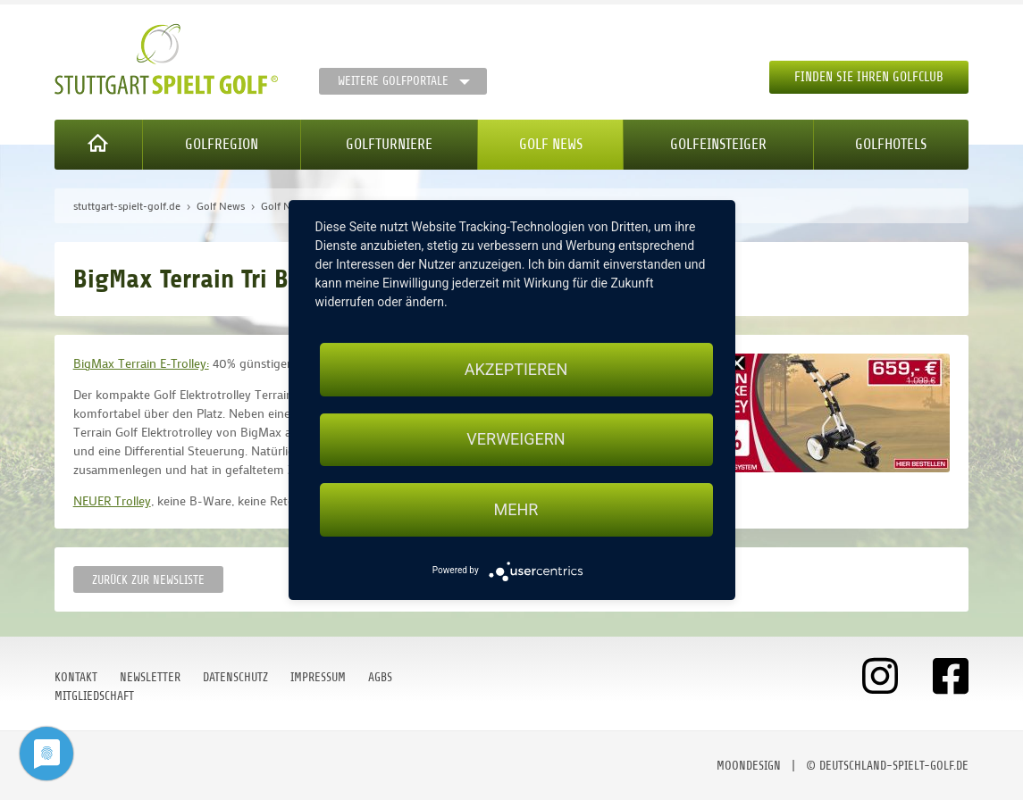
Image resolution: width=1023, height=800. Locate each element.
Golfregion (221, 144)
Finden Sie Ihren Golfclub (868, 77)
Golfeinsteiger (718, 144)
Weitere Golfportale (393, 81)
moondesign (749, 765)
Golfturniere (389, 144)
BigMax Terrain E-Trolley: (141, 362)
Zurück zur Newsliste (148, 580)
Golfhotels (891, 144)
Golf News (551, 144)
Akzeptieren (516, 369)
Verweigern (515, 439)
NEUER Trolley (112, 500)
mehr (516, 509)
